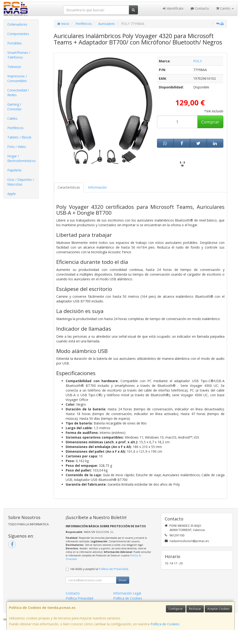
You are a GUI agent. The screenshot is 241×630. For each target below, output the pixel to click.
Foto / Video (16, 146)
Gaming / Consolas (14, 106)
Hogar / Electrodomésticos (21, 158)
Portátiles (14, 43)
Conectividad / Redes (18, 92)
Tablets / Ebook (19, 137)
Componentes (18, 34)
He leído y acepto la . (100, 569)
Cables (12, 118)
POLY (197, 61)
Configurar (176, 609)
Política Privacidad (79, 598)
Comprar (210, 122)
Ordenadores (17, 24)
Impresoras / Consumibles (17, 78)
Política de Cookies (164, 624)
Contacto (200, 8)
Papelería (14, 170)
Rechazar (195, 609)
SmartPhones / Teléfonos (18, 54)
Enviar (123, 580)
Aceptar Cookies (218, 609)
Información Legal (127, 593)
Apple (11, 193)
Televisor (14, 66)
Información (97, 187)
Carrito (225, 8)
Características (69, 187)
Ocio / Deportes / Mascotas (20, 181)
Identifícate (173, 8)
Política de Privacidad (113, 569)
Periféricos (15, 128)
